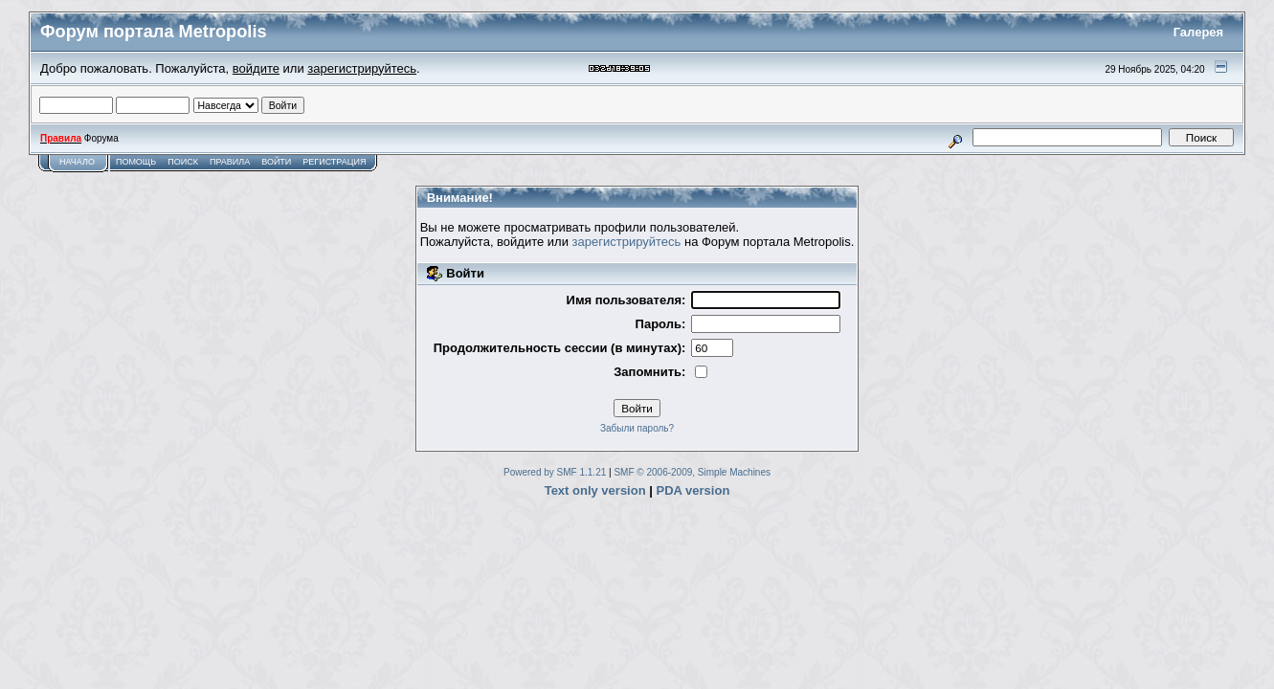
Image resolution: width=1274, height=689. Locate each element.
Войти (276, 162)
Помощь (136, 162)
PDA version (693, 490)
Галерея (1198, 32)
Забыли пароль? (637, 428)
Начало (77, 162)
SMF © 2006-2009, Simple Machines (692, 472)
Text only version (595, 490)
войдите (256, 68)
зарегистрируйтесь (361, 68)
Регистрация (334, 162)
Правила (230, 162)
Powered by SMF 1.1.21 (554, 472)
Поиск (183, 162)
